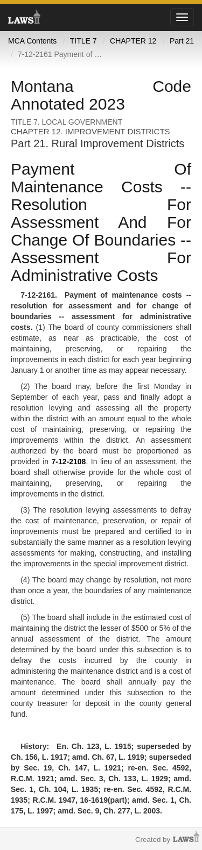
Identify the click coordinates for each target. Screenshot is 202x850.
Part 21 (182, 41)
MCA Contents (32, 41)
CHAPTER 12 (133, 41)
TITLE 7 (83, 41)
